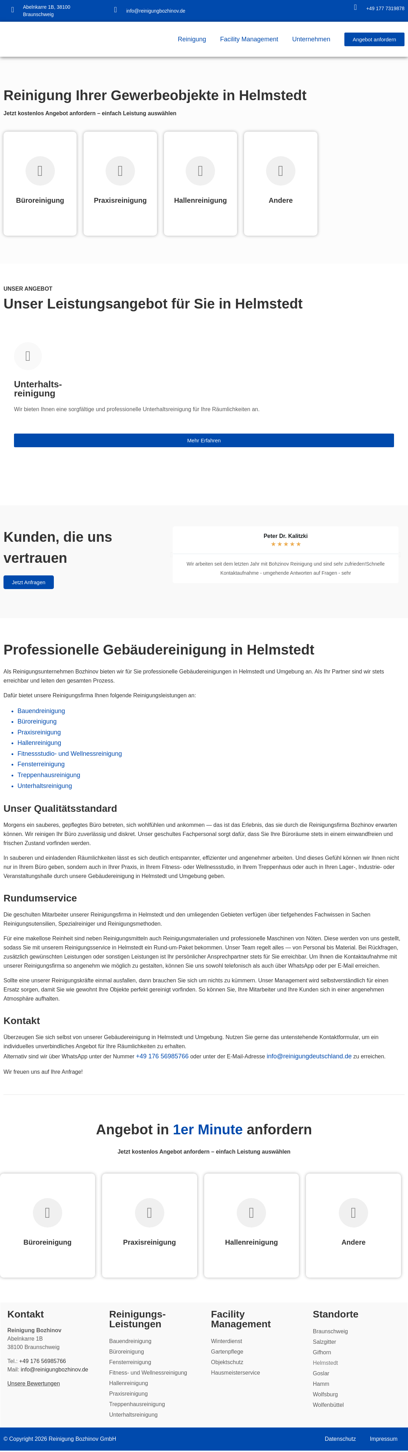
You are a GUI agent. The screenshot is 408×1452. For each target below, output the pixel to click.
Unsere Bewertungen (34, 1384)
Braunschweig (330, 1332)
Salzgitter (324, 1343)
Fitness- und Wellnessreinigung (148, 1373)
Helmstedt (325, 1364)
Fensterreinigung (41, 764)
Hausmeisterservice (235, 1373)
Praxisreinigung (39, 732)
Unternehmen (311, 39)
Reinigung (192, 39)
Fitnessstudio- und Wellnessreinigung (69, 753)
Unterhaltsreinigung (44, 785)
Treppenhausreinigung (48, 775)
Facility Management (249, 39)
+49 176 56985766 (162, 1056)
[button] (171, 554)
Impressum (384, 1440)
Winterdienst (226, 1342)
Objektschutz (227, 1363)
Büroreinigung (37, 721)
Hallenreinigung (39, 742)
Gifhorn (322, 1353)
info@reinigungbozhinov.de (155, 11)
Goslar (321, 1374)
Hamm (321, 1385)
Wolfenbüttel (328, 1406)
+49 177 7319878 (385, 8)
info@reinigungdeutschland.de (309, 1056)
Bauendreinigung (41, 710)
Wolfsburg (325, 1395)
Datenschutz (340, 1440)
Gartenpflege (227, 1352)
